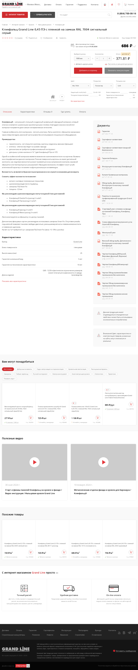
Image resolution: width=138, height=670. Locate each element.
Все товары (8, 369)
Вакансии (64, 635)
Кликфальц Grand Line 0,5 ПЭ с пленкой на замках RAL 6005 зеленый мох (18, 544)
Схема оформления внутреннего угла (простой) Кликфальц (117, 223)
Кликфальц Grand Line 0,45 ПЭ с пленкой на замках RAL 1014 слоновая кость (86, 544)
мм (83, 59)
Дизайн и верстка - (16, 665)
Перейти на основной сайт (11, 7)
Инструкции (66, 631)
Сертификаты (49, 631)
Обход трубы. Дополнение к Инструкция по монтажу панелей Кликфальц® (115, 185)
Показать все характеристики (14, 281)
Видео (62, 97)
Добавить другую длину (83, 64)
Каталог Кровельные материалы (115, 175)
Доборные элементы (24, 369)
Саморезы (7, 374)
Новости (50, 635)
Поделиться (31, 38)
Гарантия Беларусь (109, 158)
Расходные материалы (99, 369)
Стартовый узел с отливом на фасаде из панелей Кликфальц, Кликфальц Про (116, 211)
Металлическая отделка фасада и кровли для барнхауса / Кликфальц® (102, 492)
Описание (7, 111)
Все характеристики (77, 101)
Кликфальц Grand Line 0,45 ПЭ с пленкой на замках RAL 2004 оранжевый (119, 544)
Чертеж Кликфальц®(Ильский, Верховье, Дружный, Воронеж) (114, 255)
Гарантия (69, 4)
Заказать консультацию (118, 70)
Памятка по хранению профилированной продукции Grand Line (117, 198)
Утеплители (99, 374)
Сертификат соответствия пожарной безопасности (116, 149)
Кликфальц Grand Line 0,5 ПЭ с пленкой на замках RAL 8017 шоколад (52, 544)
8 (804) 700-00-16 (126, 13)
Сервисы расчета (43, 14)
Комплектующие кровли (81, 374)
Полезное (36, 635)
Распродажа (83, 631)
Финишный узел (108, 232)
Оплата (58, 4)
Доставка (47, 4)
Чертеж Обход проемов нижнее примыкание (114, 295)
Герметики (112, 374)
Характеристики (27, 111)
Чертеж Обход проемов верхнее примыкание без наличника (115, 284)
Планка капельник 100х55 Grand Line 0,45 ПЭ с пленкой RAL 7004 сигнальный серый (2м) (86, 409)
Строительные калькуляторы (13, 635)
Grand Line (77, 242)
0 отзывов (18, 38)
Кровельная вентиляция (77, 369)
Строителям (80, 635)
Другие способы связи (128, 16)
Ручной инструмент (40, 374)
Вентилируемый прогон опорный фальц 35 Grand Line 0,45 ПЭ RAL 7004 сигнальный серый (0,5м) (18, 409)
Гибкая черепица (22, 374)
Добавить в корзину (88, 70)
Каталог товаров (15, 14)
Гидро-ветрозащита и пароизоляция (50, 369)
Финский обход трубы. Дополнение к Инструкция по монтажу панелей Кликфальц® (116, 243)
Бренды (98, 631)
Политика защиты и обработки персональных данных (117, 666)
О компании (97, 635)
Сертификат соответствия (112, 139)
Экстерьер (53, 98)
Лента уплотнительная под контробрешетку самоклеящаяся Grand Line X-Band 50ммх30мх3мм (118, 395)
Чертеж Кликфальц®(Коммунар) (115, 264)
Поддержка (82, 4)
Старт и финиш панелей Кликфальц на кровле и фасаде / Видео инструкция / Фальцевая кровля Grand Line (33, 492)
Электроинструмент (59, 374)
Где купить (65, 111)
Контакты (94, 4)
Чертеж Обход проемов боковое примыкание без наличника (114, 273)
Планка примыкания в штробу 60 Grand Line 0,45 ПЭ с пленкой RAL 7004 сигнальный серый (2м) (52, 409)
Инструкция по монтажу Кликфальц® (117, 166)
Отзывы (47, 111)
